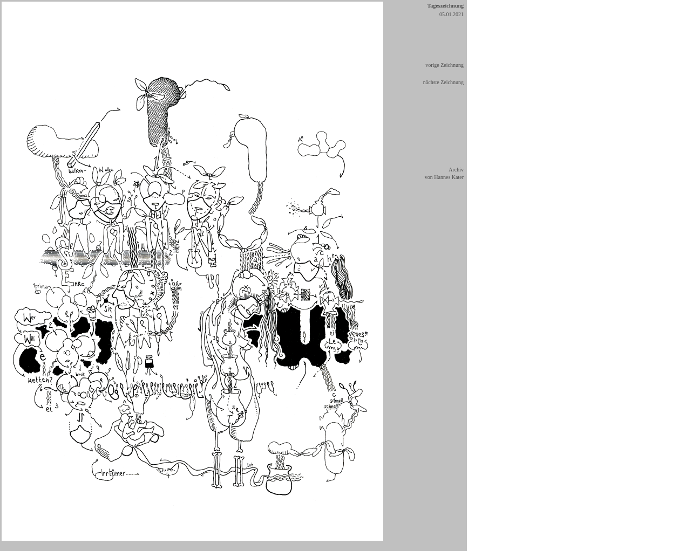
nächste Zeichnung (443, 82)
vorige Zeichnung (444, 65)
